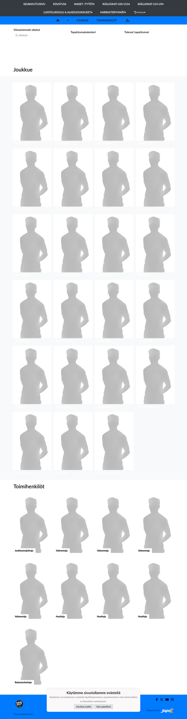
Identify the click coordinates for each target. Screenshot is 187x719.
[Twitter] (160, 699)
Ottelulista (20, 46)
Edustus (59, 4)
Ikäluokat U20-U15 (116, 4)
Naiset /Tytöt (84, 4)
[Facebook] (156, 699)
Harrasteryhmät (113, 12)
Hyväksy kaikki (83, 706)
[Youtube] (166, 699)
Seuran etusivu (34, 4)
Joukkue (82, 20)
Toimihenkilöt (106, 20)
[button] (31, 114)
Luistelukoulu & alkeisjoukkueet (68, 12)
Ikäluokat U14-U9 (150, 4)
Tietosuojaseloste (23, 714)
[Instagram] (171, 699)
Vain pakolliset (103, 706)
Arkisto (139, 12)
